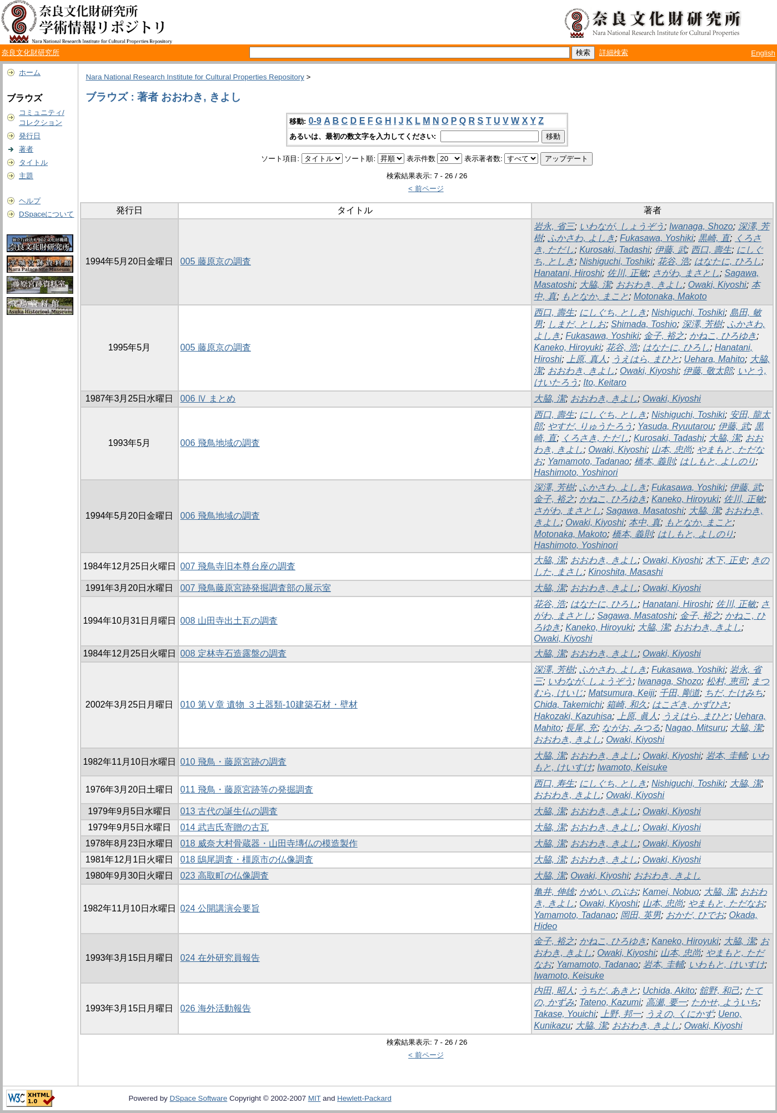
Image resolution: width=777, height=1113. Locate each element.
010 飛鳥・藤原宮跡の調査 (234, 761)
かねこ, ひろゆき (722, 335)
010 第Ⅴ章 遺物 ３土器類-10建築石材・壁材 (269, 704)
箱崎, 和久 (626, 704)
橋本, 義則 (654, 461)
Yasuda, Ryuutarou (675, 426)
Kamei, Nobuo (671, 891)
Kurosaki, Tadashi (614, 249)
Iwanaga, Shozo (701, 226)
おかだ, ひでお (695, 915)
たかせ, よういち (724, 1002)
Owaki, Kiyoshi (717, 284)
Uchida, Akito (669, 990)
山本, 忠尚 (671, 449)
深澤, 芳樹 (702, 324)
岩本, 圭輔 (726, 755)
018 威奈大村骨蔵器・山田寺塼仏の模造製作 (269, 843)
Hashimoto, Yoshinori (576, 472)
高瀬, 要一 (666, 1002)
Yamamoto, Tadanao (588, 461)
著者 (26, 149)
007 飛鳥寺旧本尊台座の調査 (238, 566)
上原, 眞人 (637, 716)
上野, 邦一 (620, 1014)
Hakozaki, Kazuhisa (573, 716)
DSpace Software (199, 1098)
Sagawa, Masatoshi (645, 510)
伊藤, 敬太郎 (708, 370)
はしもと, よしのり (718, 461)
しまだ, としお (577, 324)
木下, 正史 (726, 560)
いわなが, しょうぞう (621, 226)
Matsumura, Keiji (621, 693)
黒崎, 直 (714, 238)
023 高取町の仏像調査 (225, 875)
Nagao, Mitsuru (695, 728)
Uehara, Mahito (714, 359)
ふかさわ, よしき (581, 238)
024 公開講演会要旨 (220, 908)
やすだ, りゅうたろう (590, 426)
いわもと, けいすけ (727, 964)
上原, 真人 (587, 359)
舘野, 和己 (719, 990)
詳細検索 (613, 52)
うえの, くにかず (679, 1014)
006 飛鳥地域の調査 (220, 443)
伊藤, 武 (670, 249)
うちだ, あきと (608, 990)
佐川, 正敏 (627, 273)
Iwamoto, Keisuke (632, 767)
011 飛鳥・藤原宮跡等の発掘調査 (247, 789)
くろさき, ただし (595, 438)
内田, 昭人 (554, 990)
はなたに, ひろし (727, 261)
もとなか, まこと (595, 296)
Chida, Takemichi (567, 704)
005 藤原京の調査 (216, 261)
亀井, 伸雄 (554, 891)
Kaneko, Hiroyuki (567, 347)
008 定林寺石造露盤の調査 (234, 653)
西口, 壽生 (711, 249)
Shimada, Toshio (644, 324)
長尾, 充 (581, 728)
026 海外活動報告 (216, 1008)
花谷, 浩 (673, 261)
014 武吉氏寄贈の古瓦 (225, 827)
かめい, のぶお (608, 891)
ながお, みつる (631, 728)
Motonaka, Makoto (670, 296)
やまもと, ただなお (726, 903)
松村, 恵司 (726, 681)
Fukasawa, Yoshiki (656, 238)
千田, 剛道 (679, 693)
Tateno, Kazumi (610, 1002)
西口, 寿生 (554, 783)
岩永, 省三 (554, 226)
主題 (26, 176)
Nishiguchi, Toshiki (616, 261)
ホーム (30, 72)
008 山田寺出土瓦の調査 (229, 620)
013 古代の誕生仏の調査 (229, 811)
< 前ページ (426, 188)
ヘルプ (30, 201)
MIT (314, 1098)
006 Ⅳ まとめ (208, 398)
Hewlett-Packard (364, 1098)
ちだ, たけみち (734, 693)
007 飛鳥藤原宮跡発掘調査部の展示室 (256, 588)
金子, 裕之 (664, 335)
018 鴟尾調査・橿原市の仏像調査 (247, 859)
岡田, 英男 (640, 915)
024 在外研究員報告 (220, 957)
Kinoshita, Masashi (625, 571)
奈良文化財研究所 (30, 52)
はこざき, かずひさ (690, 704)
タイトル (33, 162)
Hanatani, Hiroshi (568, 273)
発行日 (30, 136)
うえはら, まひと (645, 359)
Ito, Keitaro (604, 382)
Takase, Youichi (564, 1014)
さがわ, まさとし (686, 273)
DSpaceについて (46, 214)
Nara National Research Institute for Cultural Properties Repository (195, 77)
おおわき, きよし (649, 284)
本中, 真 (644, 522)
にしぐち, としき (612, 312)
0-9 (315, 121)
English (763, 53)
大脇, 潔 (595, 284)
